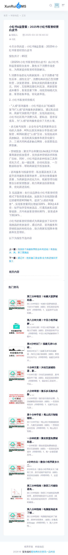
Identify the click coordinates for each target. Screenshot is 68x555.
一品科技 (50, 551)
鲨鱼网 (34, 551)
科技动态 (15, 15)
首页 (6, 15)
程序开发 (28, 546)
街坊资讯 (42, 551)
